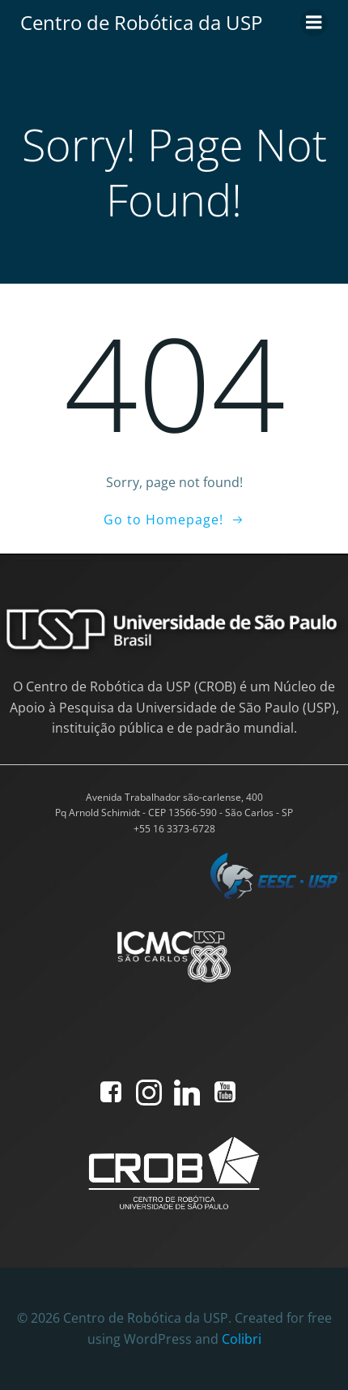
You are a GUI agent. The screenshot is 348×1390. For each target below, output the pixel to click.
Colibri (241, 1339)
